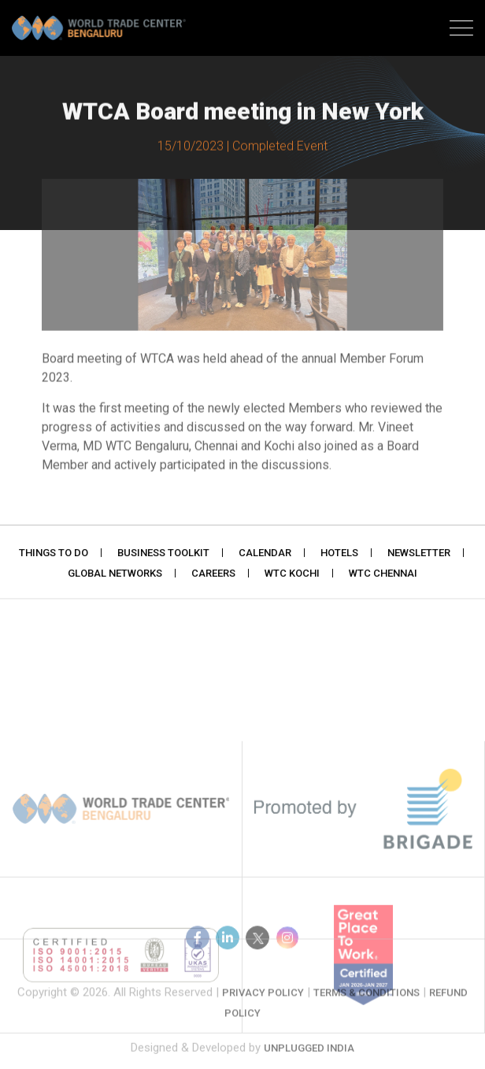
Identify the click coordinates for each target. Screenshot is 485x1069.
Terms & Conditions (366, 1004)
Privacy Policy (263, 1004)
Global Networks (115, 575)
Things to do (53, 554)
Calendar (265, 554)
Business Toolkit (163, 554)
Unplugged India (309, 1056)
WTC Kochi (292, 575)
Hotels (339, 554)
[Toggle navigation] (461, 29)
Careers (213, 575)
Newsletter (418, 554)
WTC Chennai (383, 575)
